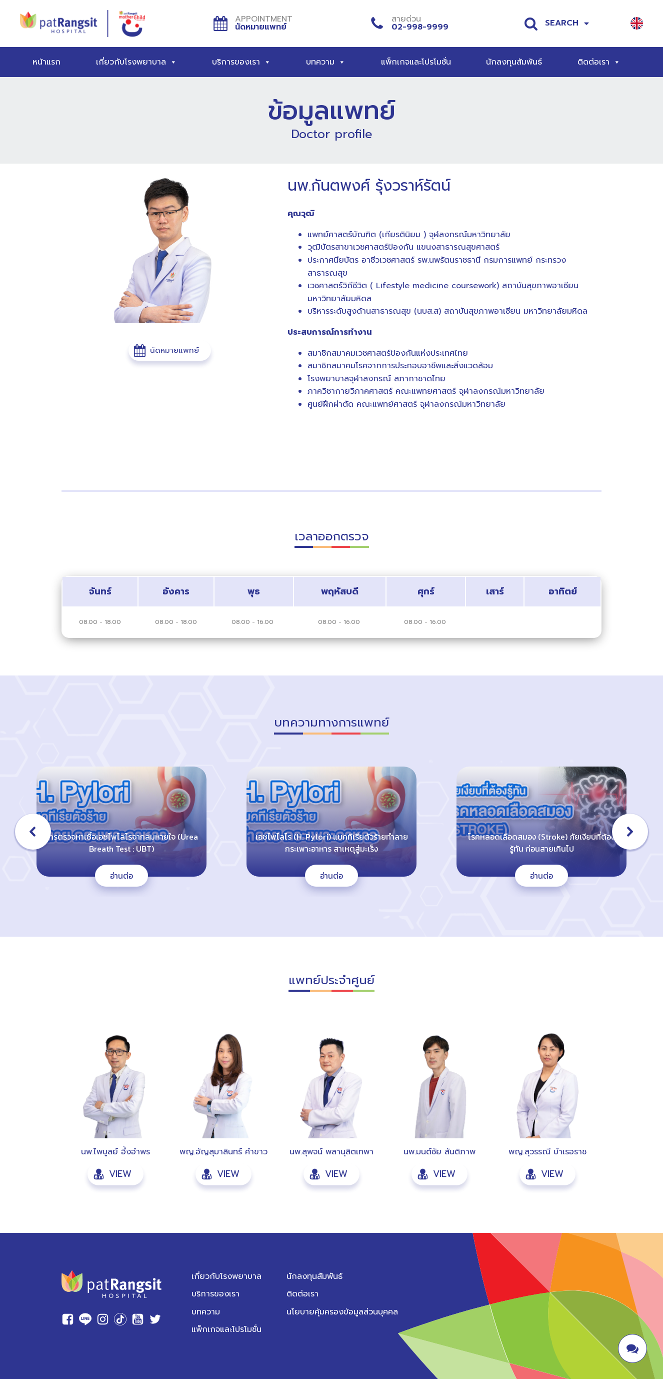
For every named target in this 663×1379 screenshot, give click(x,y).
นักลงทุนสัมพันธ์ (514, 62)
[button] (169, 350)
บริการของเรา (241, 62)
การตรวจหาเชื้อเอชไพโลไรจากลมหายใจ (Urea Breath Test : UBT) (121, 843)
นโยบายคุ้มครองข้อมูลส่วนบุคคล (342, 1312)
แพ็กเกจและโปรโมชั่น (416, 62)
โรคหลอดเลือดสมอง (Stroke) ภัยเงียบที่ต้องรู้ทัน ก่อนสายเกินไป (541, 843)
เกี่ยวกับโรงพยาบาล (136, 62)
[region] (331, 831)
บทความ (326, 62)
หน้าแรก (46, 62)
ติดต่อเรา (599, 62)
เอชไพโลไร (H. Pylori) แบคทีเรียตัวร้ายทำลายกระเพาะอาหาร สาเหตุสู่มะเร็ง (332, 843)
